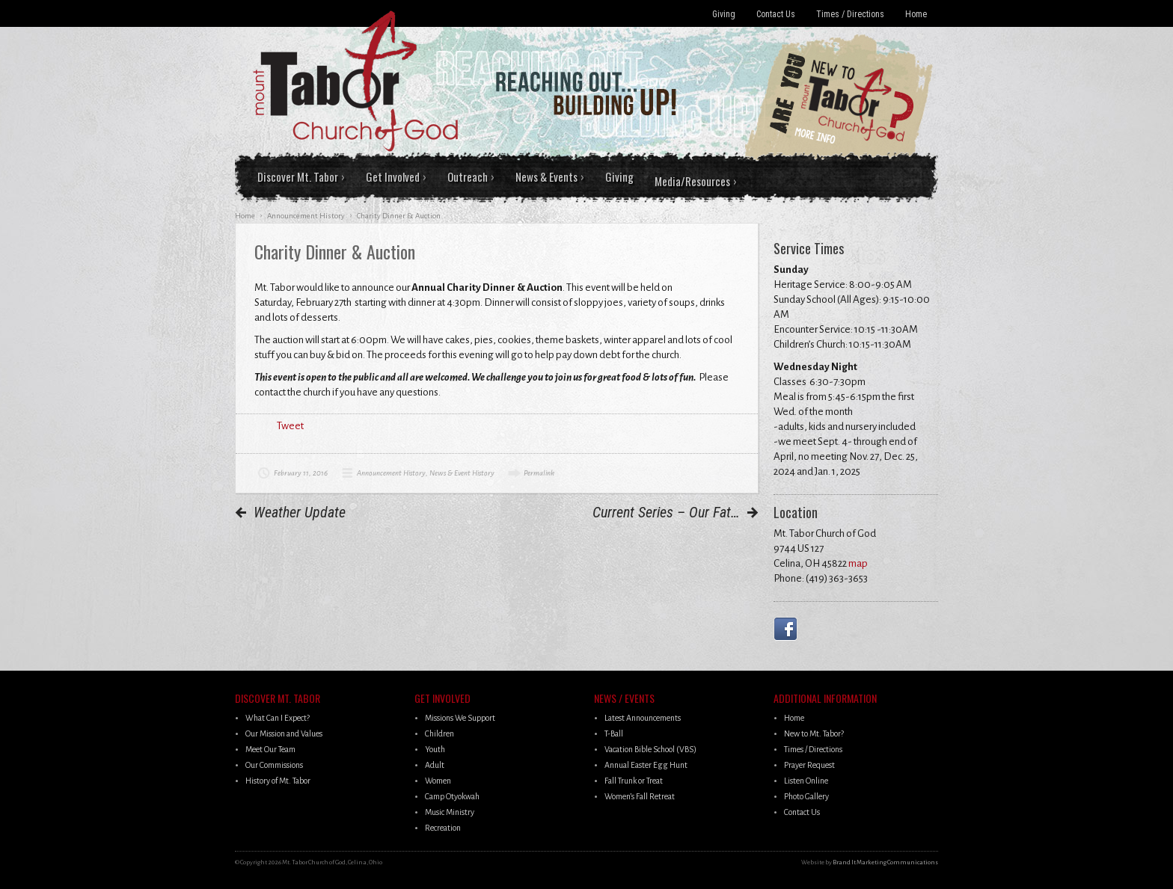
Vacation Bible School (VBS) (650, 749)
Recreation (443, 827)
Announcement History (391, 473)
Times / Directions (850, 14)
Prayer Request (809, 764)
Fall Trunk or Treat (633, 780)
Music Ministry (449, 812)
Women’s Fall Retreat (639, 796)
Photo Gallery (806, 796)
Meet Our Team (270, 749)
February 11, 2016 (301, 473)
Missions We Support (460, 717)
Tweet (290, 425)
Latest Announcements (642, 717)
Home (916, 14)
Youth (435, 749)
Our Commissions (274, 764)
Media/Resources (692, 181)
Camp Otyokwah (452, 796)
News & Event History (461, 473)
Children (439, 733)
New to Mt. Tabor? (814, 733)
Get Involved (393, 176)
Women (438, 780)
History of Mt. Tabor (277, 780)
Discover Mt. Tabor (297, 176)
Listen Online (806, 780)
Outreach (467, 176)
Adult (434, 764)
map (858, 563)
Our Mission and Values (283, 733)
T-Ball (613, 733)
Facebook (788, 629)
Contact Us (775, 14)
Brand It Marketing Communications (885, 862)
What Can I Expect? (277, 717)
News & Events (546, 176)
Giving (723, 14)
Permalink (539, 473)
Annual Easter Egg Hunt (645, 764)
